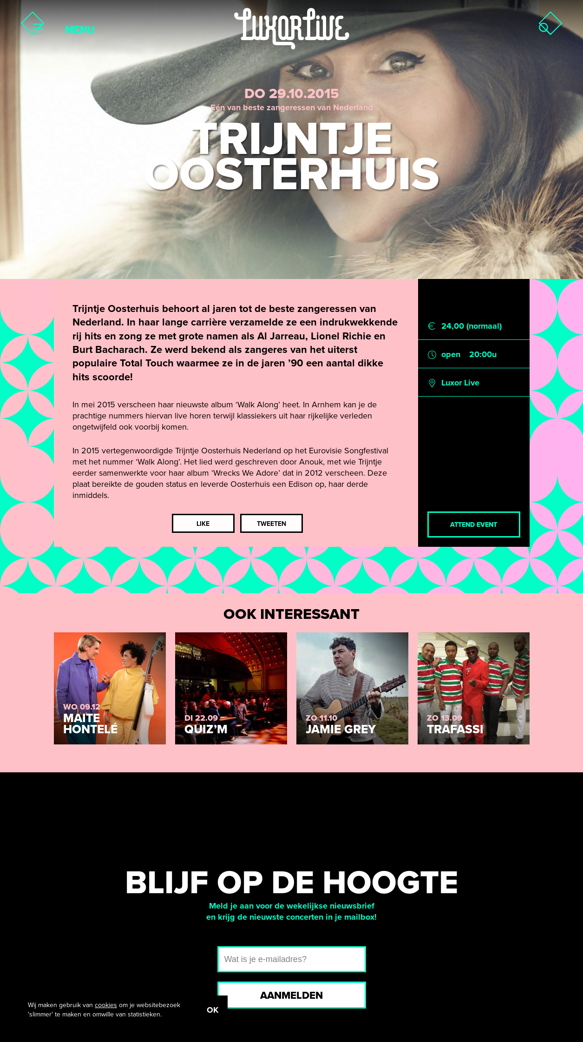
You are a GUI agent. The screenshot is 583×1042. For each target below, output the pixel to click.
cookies (106, 1005)
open (450, 354)
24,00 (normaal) (471, 326)
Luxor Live (460, 383)
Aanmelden (291, 995)
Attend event (473, 525)
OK (212, 1010)
